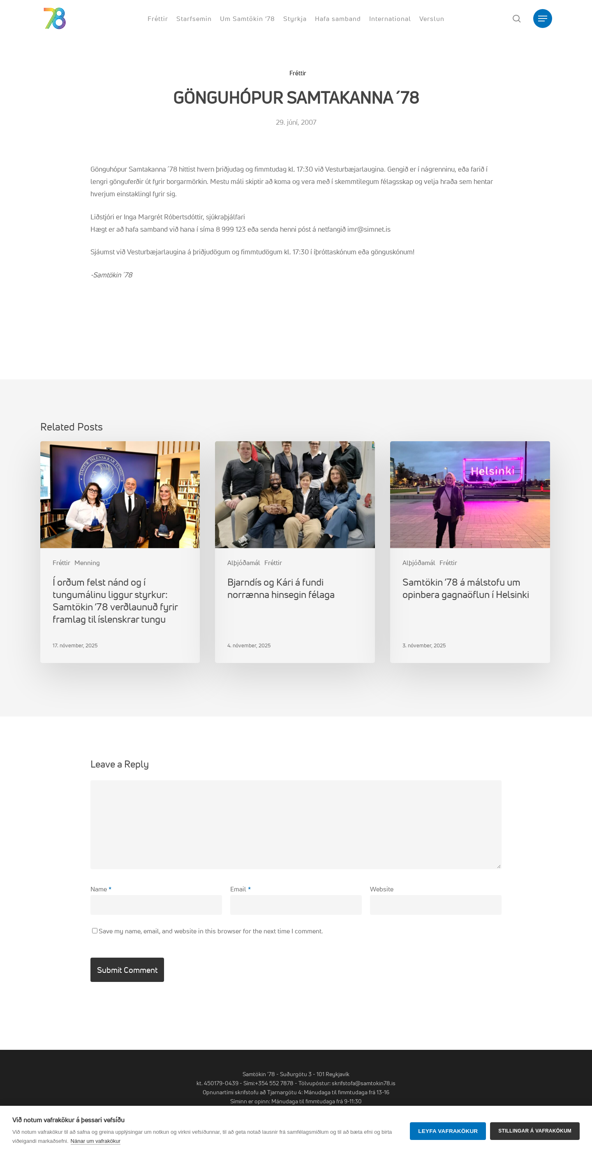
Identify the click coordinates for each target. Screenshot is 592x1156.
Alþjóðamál (243, 562)
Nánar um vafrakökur (95, 1141)
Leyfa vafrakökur (448, 1131)
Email (240, 888)
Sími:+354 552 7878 (268, 1083)
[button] (542, 18)
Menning (87, 562)
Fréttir (297, 73)
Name (100, 888)
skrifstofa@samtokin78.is (363, 1083)
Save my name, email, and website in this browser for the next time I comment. (211, 930)
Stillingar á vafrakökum (534, 1131)
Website (381, 888)
